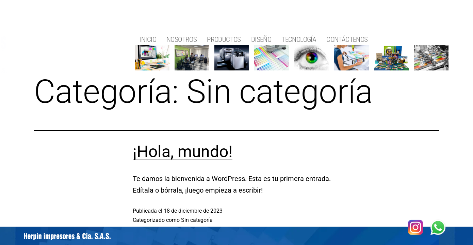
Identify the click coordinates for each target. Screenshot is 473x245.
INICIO (148, 39)
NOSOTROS (181, 39)
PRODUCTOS (224, 39)
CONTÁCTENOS (347, 39)
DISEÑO (261, 39)
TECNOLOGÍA (298, 39)
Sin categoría (197, 220)
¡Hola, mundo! (182, 151)
